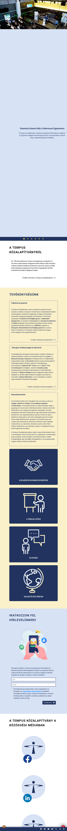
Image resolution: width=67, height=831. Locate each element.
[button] (56, 829)
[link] (60, 829)
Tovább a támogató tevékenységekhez (41, 387)
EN (52, 829)
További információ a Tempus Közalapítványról (39, 278)
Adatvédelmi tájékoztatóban (32, 691)
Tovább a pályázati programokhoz (43, 340)
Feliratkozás (49, 703)
